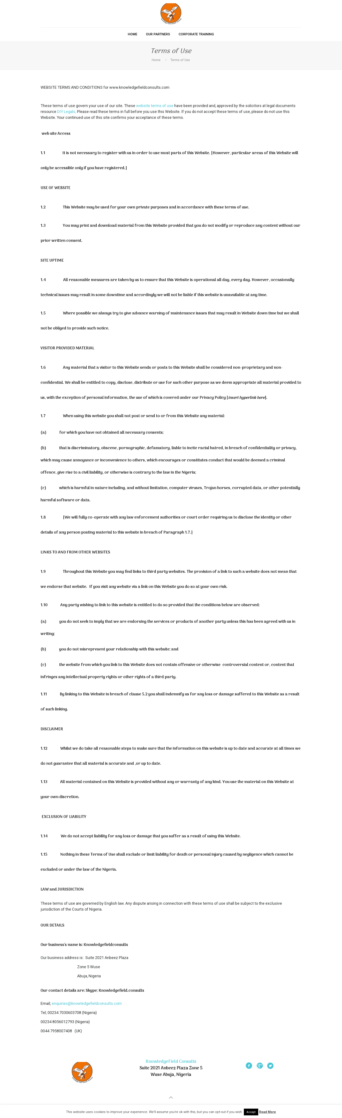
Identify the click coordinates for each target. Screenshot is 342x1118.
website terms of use (154, 105)
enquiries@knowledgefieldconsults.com (87, 1003)
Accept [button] (251, 1112)
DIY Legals (66, 111)
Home (156, 60)
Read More (267, 1112)
